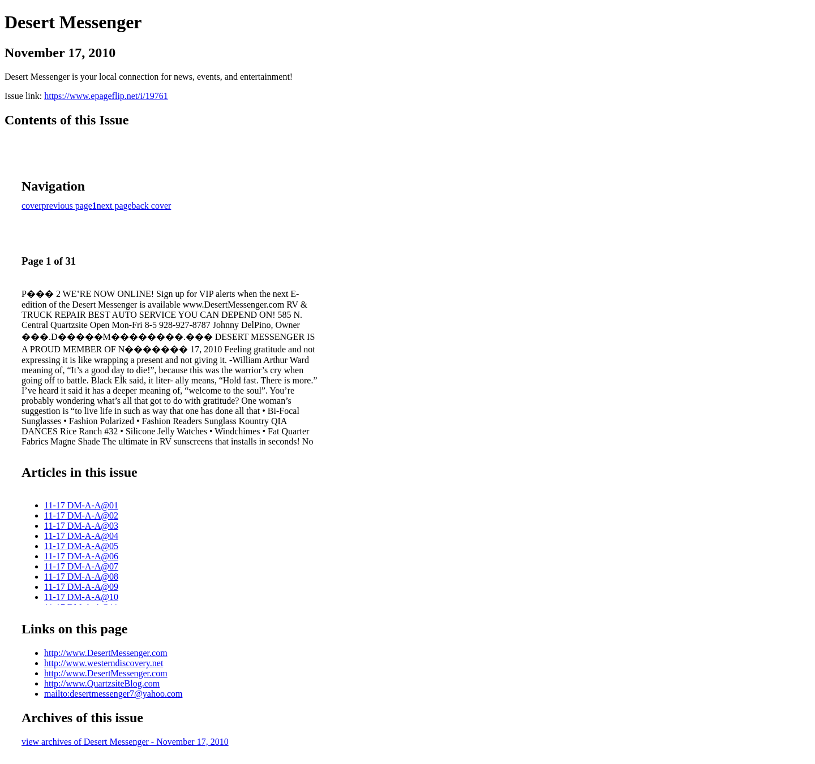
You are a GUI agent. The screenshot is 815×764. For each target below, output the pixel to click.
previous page (67, 205)
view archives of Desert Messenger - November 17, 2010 (125, 741)
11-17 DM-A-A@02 (81, 515)
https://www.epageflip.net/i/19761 (106, 96)
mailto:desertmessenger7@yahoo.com (113, 693)
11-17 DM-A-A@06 (81, 556)
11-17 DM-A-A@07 (81, 566)
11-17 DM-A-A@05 (81, 546)
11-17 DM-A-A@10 (81, 597)
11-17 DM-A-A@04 (81, 536)
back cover (151, 205)
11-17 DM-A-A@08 (81, 576)
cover (32, 205)
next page (114, 205)
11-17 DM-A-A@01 (81, 505)
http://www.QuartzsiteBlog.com (102, 683)
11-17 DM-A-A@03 (81, 525)
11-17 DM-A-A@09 (81, 587)
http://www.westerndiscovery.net (103, 663)
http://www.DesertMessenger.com (106, 653)
